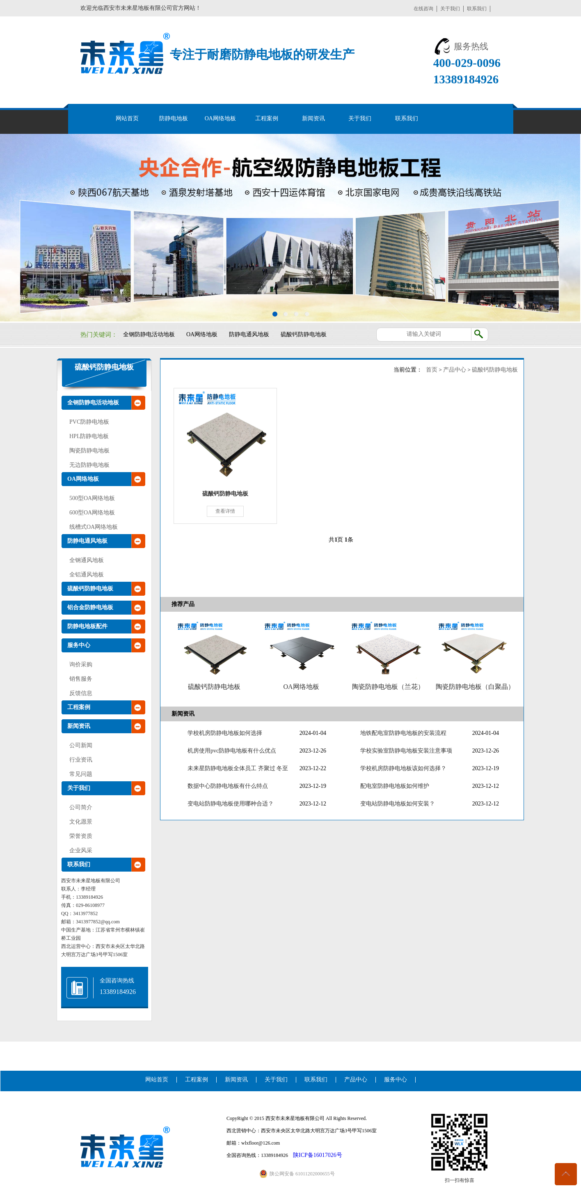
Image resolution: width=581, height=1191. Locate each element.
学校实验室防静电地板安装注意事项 (406, 751)
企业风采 (80, 850)
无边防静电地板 (89, 465)
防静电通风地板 (249, 334)
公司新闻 (80, 745)
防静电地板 (173, 118)
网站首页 (127, 118)
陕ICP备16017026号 (317, 1155)
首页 (431, 370)
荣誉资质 (80, 836)
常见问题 (80, 774)
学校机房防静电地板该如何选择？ (403, 768)
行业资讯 (80, 760)
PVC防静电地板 (89, 422)
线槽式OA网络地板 (93, 527)
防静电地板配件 (87, 626)
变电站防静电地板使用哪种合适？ (231, 804)
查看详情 (225, 511)
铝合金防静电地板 (90, 607)
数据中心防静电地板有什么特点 (228, 786)
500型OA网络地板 (92, 498)
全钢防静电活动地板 (149, 334)
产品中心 (454, 370)
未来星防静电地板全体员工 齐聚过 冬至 (238, 768)
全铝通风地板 (86, 574)
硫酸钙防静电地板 (304, 334)
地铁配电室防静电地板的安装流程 (403, 733)
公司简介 (80, 807)
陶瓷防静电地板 (89, 450)
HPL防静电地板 (89, 436)
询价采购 (80, 664)
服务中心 (78, 645)
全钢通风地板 (86, 560)
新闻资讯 (313, 118)
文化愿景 (80, 822)
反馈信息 (80, 693)
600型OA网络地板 (92, 512)
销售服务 (80, 679)
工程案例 (266, 118)
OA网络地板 (220, 118)
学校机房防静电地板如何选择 (225, 733)
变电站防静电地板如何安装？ (397, 804)
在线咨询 (423, 8)
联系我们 (477, 8)
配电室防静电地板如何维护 (394, 786)
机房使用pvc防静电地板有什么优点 (232, 751)
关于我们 (450, 8)
